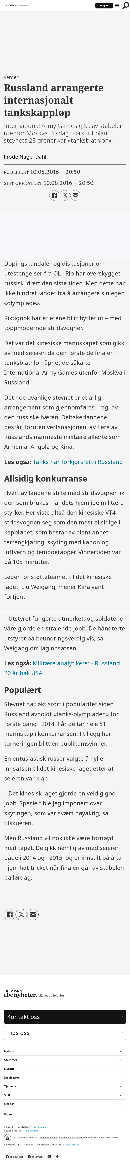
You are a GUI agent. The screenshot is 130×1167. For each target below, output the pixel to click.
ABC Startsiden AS (70, 1144)
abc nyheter (16, 1156)
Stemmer (10, 1060)
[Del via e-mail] (75, 195)
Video (8, 1114)
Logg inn (104, 5)
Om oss (9, 1104)
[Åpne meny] (117, 5)
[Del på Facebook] (54, 195)
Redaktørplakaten (48, 1137)
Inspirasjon (12, 1077)
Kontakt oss (23, 1017)
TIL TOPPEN (11, 990)
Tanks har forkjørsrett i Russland (78, 462)
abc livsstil (37, 1156)
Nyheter (10, 1051)
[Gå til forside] (17, 5)
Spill (7, 1095)
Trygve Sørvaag (38, 1127)
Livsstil (9, 1069)
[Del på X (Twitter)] (65, 195)
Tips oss (18, 1033)
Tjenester (11, 1086)
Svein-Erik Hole (31, 1130)
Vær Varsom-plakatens (72, 1137)
